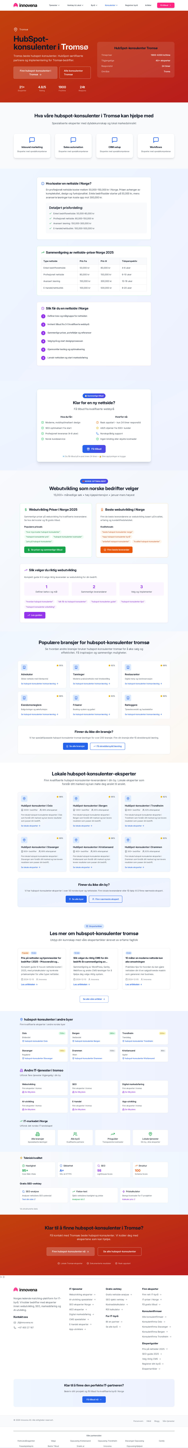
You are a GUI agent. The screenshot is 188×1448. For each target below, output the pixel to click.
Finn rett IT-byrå (152, 1294)
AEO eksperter (78, 1309)
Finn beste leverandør (116, 549)
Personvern (138, 1421)
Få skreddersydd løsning (107, 746)
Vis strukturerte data (29, 1209)
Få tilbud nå (94, 1399)
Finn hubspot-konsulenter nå (70, 1251)
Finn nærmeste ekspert (105, 899)
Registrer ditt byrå (153, 1363)
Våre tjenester (168, 1421)
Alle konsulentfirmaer (154, 1316)
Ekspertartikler (151, 1368)
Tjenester (54, 5)
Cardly (162, 1441)
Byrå (94, 5)
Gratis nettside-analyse (119, 1294)
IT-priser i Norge (152, 1299)
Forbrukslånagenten (26, 1441)
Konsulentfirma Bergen (155, 1331)
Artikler (148, 5)
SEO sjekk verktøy (116, 1299)
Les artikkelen (29, 984)
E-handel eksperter (80, 1324)
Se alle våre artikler (94, 999)
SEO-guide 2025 (152, 1354)
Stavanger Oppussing (134, 1441)
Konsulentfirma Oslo (153, 1321)
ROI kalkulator (114, 1309)
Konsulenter (111, 5)
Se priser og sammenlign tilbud (44, 549)
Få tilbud (165, 5)
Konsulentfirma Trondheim (156, 1336)
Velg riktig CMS (151, 1359)
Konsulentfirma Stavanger (156, 1326)
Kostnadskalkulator (117, 1304)
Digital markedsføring (81, 1314)
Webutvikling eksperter (82, 1294)
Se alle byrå (113, 1326)
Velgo (53, 1441)
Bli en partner (114, 1321)
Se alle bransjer (75, 746)
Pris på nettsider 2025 (155, 1349)
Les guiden (34, 615)
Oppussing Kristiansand (80, 1441)
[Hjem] (25, 5)
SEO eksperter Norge (81, 1304)
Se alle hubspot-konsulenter (119, 1251)
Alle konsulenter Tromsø (73, 72)
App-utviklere (77, 1329)
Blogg (156, 1421)
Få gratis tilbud (151, 1304)
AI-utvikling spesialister (82, 1299)
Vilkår (148, 1421)
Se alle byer (76, 899)
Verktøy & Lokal (75, 5)
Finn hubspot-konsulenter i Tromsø (35, 72)
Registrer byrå (131, 5)
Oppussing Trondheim (107, 1441)
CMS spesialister (79, 1319)
